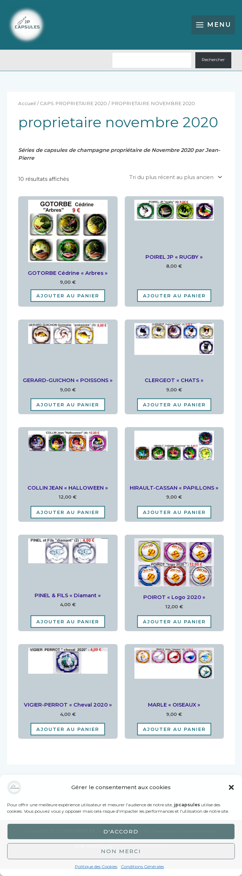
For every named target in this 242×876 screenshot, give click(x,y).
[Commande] (174, 184)
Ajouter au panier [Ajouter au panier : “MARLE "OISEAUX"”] (174, 736)
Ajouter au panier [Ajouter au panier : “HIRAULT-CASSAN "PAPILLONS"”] (174, 519)
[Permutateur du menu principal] (213, 28)
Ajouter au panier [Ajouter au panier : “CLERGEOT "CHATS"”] (174, 412)
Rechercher (213, 67)
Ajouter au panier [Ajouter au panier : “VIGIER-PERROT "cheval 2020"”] (67, 736)
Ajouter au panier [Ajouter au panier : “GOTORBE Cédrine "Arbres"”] (67, 303)
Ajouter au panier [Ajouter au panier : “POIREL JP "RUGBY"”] (174, 303)
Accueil (27, 110)
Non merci (121, 851)
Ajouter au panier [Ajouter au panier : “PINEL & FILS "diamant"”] (67, 629)
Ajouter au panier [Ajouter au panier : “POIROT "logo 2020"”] (174, 629)
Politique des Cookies (96, 866)
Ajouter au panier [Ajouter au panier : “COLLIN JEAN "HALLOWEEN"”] (67, 519)
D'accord (121, 831)
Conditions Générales (142, 866)
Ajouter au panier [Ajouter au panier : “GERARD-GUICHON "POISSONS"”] (67, 412)
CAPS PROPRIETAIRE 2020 (73, 110)
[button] (231, 787)
